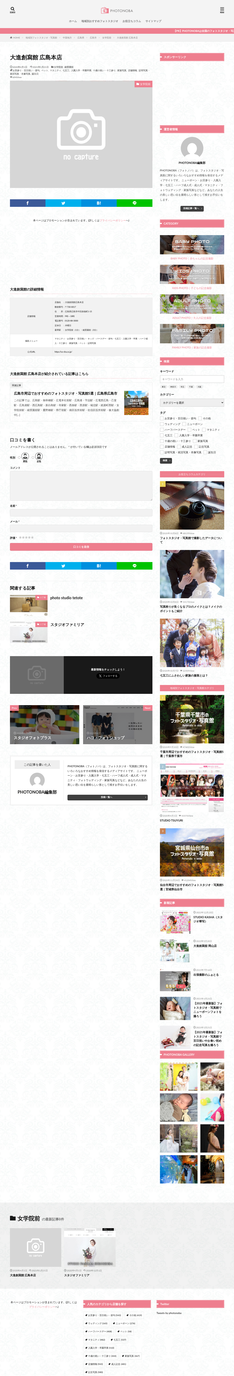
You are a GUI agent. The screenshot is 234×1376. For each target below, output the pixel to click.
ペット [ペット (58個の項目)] (125, 1331)
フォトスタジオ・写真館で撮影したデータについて (191, 540)
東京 (164, 387)
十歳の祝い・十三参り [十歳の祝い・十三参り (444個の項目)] (102, 1356)
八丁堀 (43, 597)
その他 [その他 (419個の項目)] (135, 1315)
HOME (16, 37)
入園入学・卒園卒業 (81, 70)
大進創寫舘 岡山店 (205, 945)
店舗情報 (132, 70)
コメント (15, 467)
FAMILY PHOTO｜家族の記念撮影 (192, 336)
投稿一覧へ (106, 797)
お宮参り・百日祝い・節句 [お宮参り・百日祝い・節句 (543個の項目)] (104, 1315)
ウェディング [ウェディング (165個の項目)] (97, 1323)
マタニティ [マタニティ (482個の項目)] (96, 1339)
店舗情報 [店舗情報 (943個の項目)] (95, 1364)
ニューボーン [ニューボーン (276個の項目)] (125, 1323)
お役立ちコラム (132, 21)
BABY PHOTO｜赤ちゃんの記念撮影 (192, 247)
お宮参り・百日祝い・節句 (26, 70)
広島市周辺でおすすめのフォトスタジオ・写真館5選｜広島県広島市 (65, 393)
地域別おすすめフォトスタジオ (99, 21)
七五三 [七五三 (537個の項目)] (120, 1339)
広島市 (93, 37)
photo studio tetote (66, 597)
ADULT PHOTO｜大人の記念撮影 (192, 306)
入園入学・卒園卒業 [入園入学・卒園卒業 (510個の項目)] (101, 1347)
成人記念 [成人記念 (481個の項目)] (118, 1364)
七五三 (66, 70)
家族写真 (121, 70)
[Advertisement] (81, 249)
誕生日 (35, 74)
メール (15, 521)
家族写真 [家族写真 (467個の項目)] (132, 1356)
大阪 (199, 387)
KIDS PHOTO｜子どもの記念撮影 (192, 277)
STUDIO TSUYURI (171, 820)
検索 (165, 460)
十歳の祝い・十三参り (104, 70)
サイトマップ (153, 21)
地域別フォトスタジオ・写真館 (41, 37)
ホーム (73, 21)
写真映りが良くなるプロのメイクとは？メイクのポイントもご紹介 (191, 609)
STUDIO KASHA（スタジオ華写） (208, 919)
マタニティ (55, 70)
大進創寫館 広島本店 (127, 37)
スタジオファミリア (67, 624)
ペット (44, 70)
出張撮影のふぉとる (206, 974)
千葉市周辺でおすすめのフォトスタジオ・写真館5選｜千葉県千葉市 (192, 754)
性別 (12, 457)
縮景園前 (68, 67)
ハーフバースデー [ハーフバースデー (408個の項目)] (100, 1331)
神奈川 (173, 387)
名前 (13, 506)
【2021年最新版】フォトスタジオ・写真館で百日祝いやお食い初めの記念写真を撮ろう (208, 1038)
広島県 (80, 37)
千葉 (191, 387)
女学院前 (106, 37)
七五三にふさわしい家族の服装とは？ (184, 675)
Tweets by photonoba (169, 1313)
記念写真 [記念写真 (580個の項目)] (95, 1372)
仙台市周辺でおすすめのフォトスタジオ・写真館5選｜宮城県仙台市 (192, 887)
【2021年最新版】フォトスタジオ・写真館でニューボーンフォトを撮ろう (208, 1010)
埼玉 (182, 387)
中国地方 (67, 37)
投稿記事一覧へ (191, 208)
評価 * (13, 538)
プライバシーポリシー (113, 220)
